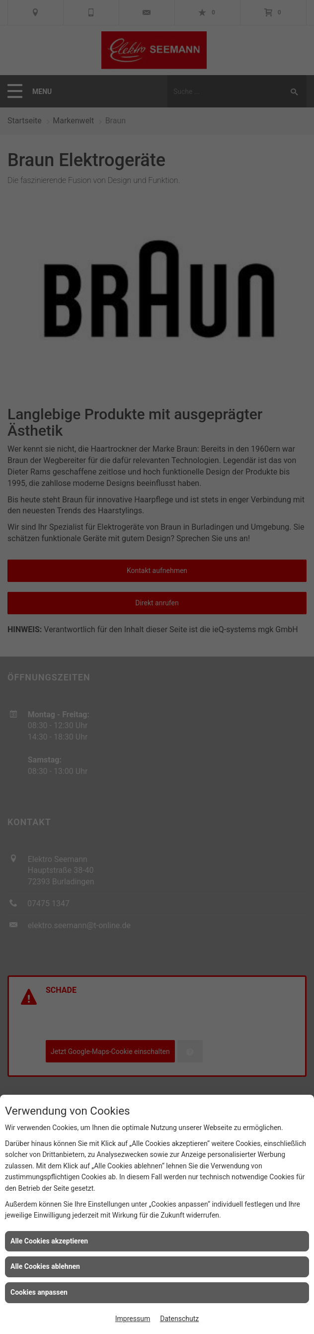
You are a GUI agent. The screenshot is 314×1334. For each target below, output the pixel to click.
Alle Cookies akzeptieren (49, 1241)
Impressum (132, 1319)
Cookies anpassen (39, 1292)
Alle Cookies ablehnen (45, 1266)
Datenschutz (179, 1319)
